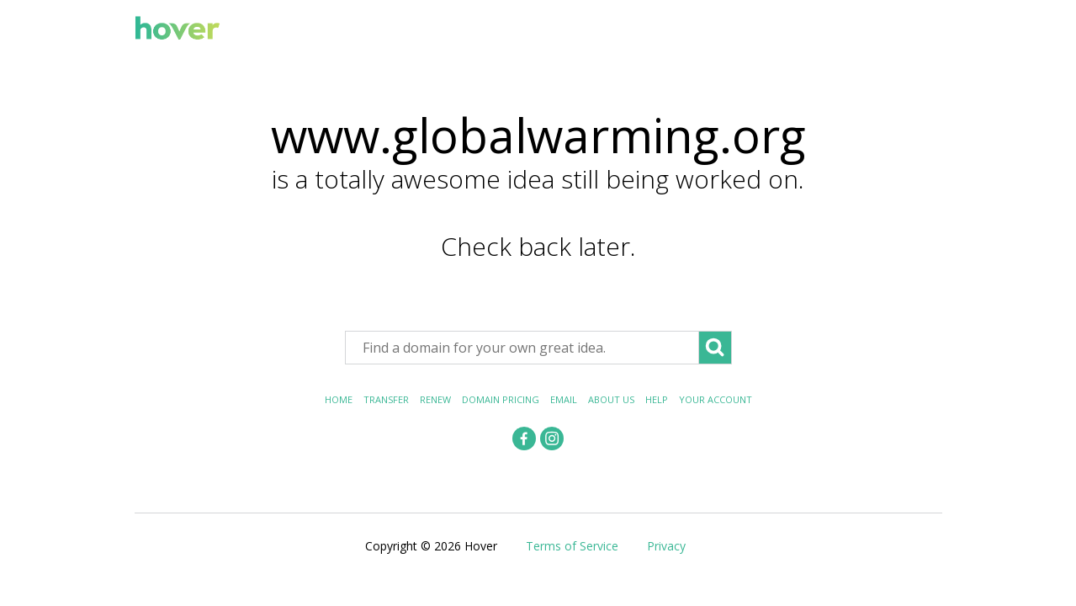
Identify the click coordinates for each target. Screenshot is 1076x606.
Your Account (715, 399)
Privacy (666, 546)
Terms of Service (572, 546)
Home (338, 399)
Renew (435, 399)
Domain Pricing (500, 399)
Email (563, 399)
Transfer (386, 399)
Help (656, 399)
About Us (611, 399)
